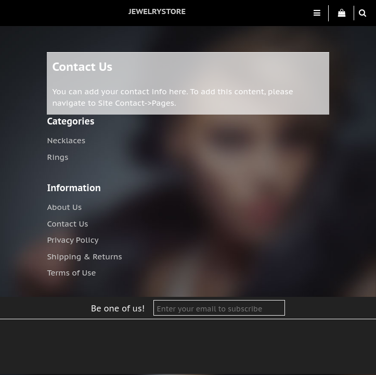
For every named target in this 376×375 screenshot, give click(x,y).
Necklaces (66, 140)
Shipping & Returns (84, 256)
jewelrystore (157, 11)
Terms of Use (71, 273)
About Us (64, 207)
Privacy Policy (72, 240)
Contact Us (67, 224)
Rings (57, 157)
